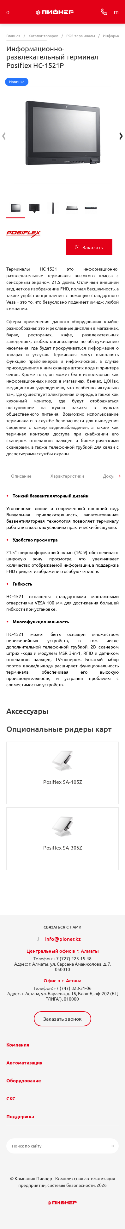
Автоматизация (24, 1062)
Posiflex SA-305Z (62, 847)
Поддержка (20, 1116)
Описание (21, 476)
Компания (17, 1044)
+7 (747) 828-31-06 (73, 988)
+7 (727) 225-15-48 (73, 958)
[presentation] (4, 135)
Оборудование (23, 1080)
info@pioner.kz (63, 939)
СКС (10, 1098)
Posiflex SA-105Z (62, 782)
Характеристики (67, 476)
